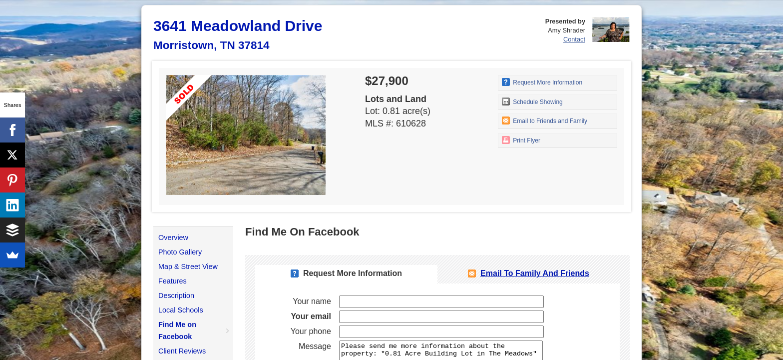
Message (315, 346)
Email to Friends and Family (544, 120)
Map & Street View (188, 266)
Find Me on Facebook (177, 330)
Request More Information (542, 82)
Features (172, 281)
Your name (312, 301)
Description (176, 296)
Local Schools (180, 310)
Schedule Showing (532, 102)
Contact (574, 39)
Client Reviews (182, 351)
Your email (311, 316)
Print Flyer (521, 140)
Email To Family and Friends (534, 273)
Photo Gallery (180, 252)
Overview (173, 238)
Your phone (311, 331)
